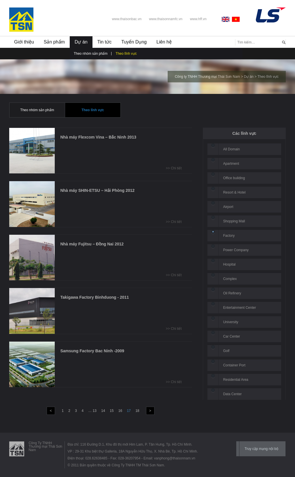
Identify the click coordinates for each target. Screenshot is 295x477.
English (227, 19)
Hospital (229, 264)
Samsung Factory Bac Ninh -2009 (92, 351)
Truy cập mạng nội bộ (261, 449)
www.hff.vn (198, 19)
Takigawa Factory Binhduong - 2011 (94, 297)
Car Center (231, 336)
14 (103, 411)
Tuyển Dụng (134, 41)
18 (137, 411)
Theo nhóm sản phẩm (90, 54)
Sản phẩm (54, 41)
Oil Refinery (232, 293)
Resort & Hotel (234, 192)
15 (112, 411)
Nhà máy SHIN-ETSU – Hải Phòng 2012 (97, 190)
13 (95, 411)
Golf (226, 351)
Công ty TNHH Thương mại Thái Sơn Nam (207, 77)
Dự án (81, 41)
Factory (229, 236)
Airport (228, 207)
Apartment (231, 164)
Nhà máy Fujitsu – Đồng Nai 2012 (92, 244)
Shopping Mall (234, 221)
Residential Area (235, 380)
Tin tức (104, 41)
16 (120, 411)
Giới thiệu (24, 41)
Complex (230, 279)
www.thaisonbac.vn (126, 19)
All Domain (231, 149)
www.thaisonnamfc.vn (165, 19)
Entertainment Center (239, 308)
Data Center (232, 394)
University (230, 322)
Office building (234, 178)
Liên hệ (164, 41)
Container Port (234, 365)
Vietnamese (236, 19)
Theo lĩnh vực (126, 54)
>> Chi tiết (174, 168)
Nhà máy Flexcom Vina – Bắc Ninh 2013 (98, 137)
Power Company (236, 250)
